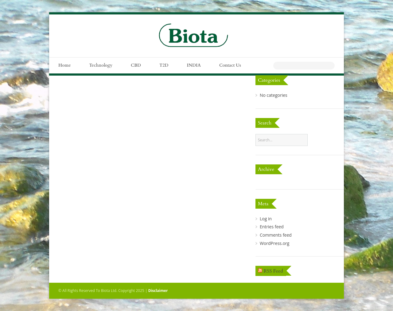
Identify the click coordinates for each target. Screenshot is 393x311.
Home (64, 65)
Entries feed (272, 227)
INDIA (194, 65)
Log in (266, 219)
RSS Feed (273, 271)
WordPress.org (274, 243)
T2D (163, 65)
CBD (136, 65)
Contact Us (230, 65)
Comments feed (276, 235)
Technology (100, 65)
